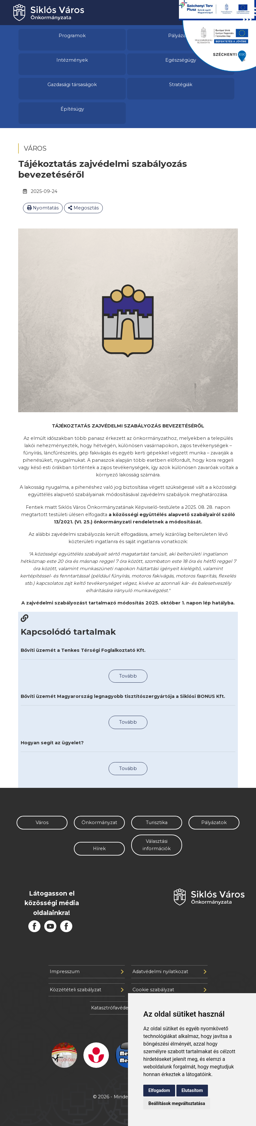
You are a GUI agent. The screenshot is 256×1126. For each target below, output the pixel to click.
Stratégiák (180, 84)
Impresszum (87, 971)
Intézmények (72, 60)
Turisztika (156, 822)
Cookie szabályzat (169, 990)
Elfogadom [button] (159, 1090)
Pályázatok (214, 822)
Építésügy (72, 109)
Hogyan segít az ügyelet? (52, 743)
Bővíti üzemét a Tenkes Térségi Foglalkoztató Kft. (83, 650)
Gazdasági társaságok (72, 84)
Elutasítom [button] (192, 1090)
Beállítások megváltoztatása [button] (176, 1103)
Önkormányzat (99, 822)
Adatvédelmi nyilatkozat (169, 971)
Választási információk (157, 844)
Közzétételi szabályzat (87, 990)
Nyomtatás (43, 208)
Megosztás (83, 208)
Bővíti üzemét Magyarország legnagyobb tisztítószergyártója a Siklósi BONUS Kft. (123, 696)
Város (42, 822)
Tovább (128, 676)
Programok (72, 35)
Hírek (99, 848)
